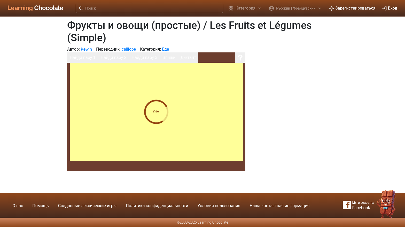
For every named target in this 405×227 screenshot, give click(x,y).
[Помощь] (240, 57)
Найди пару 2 (114, 57)
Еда (165, 49)
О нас (17, 205)
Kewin (86, 49)
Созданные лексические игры (87, 205)
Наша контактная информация (279, 205)
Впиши (168, 57)
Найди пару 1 (83, 57)
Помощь (40, 205)
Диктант (188, 57)
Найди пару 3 (144, 57)
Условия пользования (218, 205)
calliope (129, 49)
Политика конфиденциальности (157, 205)
